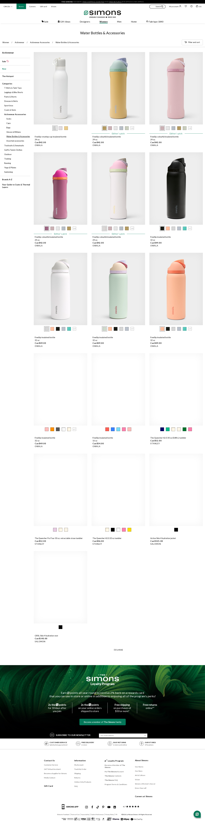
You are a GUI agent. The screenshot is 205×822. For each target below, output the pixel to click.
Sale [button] (45, 21)
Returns (77, 778)
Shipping (77, 773)
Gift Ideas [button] (64, 21)
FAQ (76, 786)
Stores (21, 6)
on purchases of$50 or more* (122, 708)
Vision (53, 6)
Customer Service (51, 765)
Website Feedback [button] (63, 814)
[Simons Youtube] (108, 807)
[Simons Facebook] (92, 807)
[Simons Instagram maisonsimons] (86, 807)
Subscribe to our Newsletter (70, 735)
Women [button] (104, 21)
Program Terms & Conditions (116, 784)
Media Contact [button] (49, 778)
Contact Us (49, 760)
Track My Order (80, 769)
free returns (115, 2)
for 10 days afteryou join (57, 708)
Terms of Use (75, 814)
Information (80, 760)
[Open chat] (197, 814)
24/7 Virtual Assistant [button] (52, 769)
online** (150, 706)
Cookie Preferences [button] (97, 814)
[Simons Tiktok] (98, 807)
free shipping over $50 (93, 2)
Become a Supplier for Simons (55, 773)
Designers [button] (85, 21)
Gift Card (48, 786)
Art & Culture (140, 775)
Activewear (8, 52)
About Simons (141, 760)
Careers (32, 6)
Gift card (43, 6)
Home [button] (134, 21)
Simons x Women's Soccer (145, 784)
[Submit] (145, 735)
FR (116, 814)
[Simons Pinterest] (103, 807)
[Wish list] (185, 7)
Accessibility (85, 814)
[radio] (55, 128)
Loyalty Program (103, 684)
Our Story (139, 771)
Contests (113, 776)
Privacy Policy (109, 814)
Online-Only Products (82, 782)
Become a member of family (102, 722)
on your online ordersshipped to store (90, 708)
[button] (157, 7)
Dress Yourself (140, 788)
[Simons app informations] (71, 808)
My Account (79, 765)
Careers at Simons (144, 796)
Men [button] (119, 21)
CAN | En (7, 6)
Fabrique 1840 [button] (154, 21)
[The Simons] (102, 677)
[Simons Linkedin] (114, 807)
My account (175, 6)
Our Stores (139, 767)
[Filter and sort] (192, 42)
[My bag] (198, 7)
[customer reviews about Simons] (130, 806)
